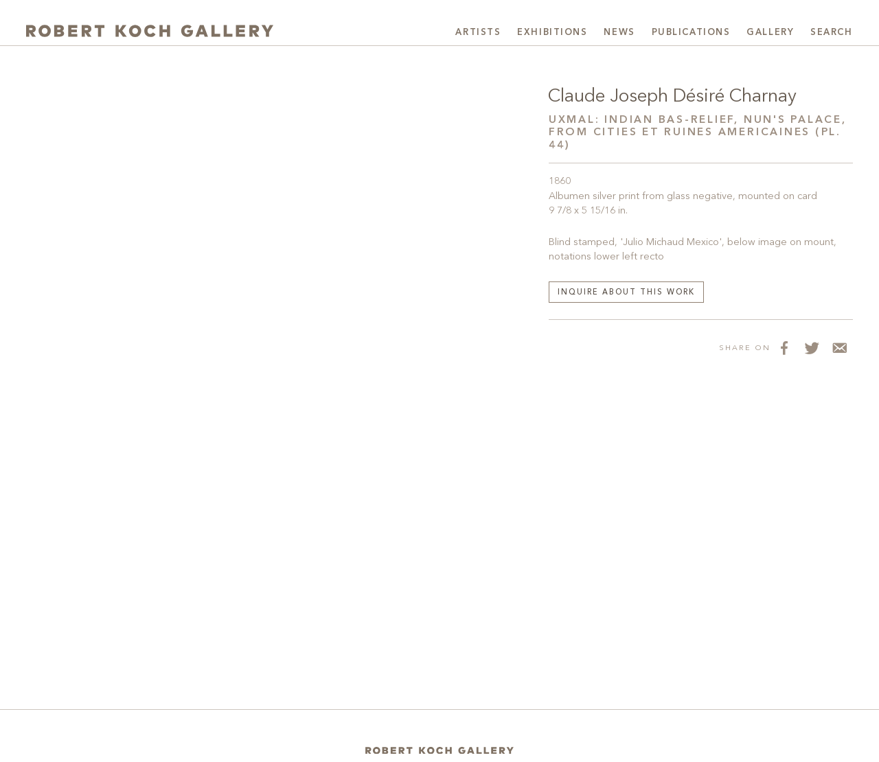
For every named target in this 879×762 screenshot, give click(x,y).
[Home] (439, 751)
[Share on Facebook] (784, 347)
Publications (691, 32)
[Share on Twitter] (812, 347)
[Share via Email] (839, 347)
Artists (478, 32)
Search (831, 32)
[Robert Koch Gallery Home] (149, 31)
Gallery (770, 32)
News (619, 32)
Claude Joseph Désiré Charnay (672, 97)
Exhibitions (552, 32)
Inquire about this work (626, 293)
